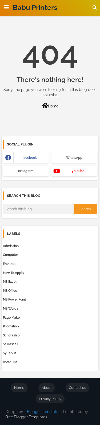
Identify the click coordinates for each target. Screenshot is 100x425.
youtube (78, 171)
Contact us (77, 388)
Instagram (25, 171)
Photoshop (11, 326)
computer (10, 255)
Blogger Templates (43, 412)
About (46, 388)
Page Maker (12, 317)
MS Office (10, 291)
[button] (94, 7)
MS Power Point (14, 299)
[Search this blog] (38, 209)
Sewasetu (10, 344)
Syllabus (9, 353)
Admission (11, 246)
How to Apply (13, 273)
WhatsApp (74, 158)
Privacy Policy (50, 399)
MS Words (10, 308)
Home (50, 105)
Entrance (9, 264)
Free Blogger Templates (26, 417)
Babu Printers (35, 7)
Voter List (10, 362)
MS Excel (10, 282)
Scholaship (11, 335)
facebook (29, 158)
